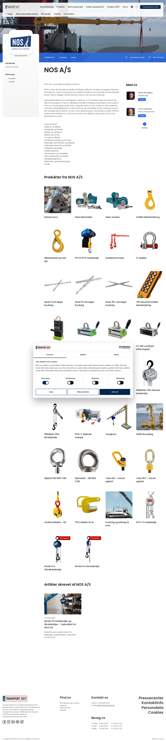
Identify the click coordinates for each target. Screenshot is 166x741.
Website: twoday (157, 739)
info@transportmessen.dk (105, 705)
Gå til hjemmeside (21, 56)
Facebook (12, 78)
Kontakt (142, 99)
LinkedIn (11, 82)
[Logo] (14, 7)
